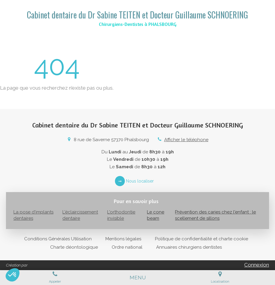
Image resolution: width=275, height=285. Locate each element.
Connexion (256, 265)
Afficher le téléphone (186, 139)
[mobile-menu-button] (137, 277)
